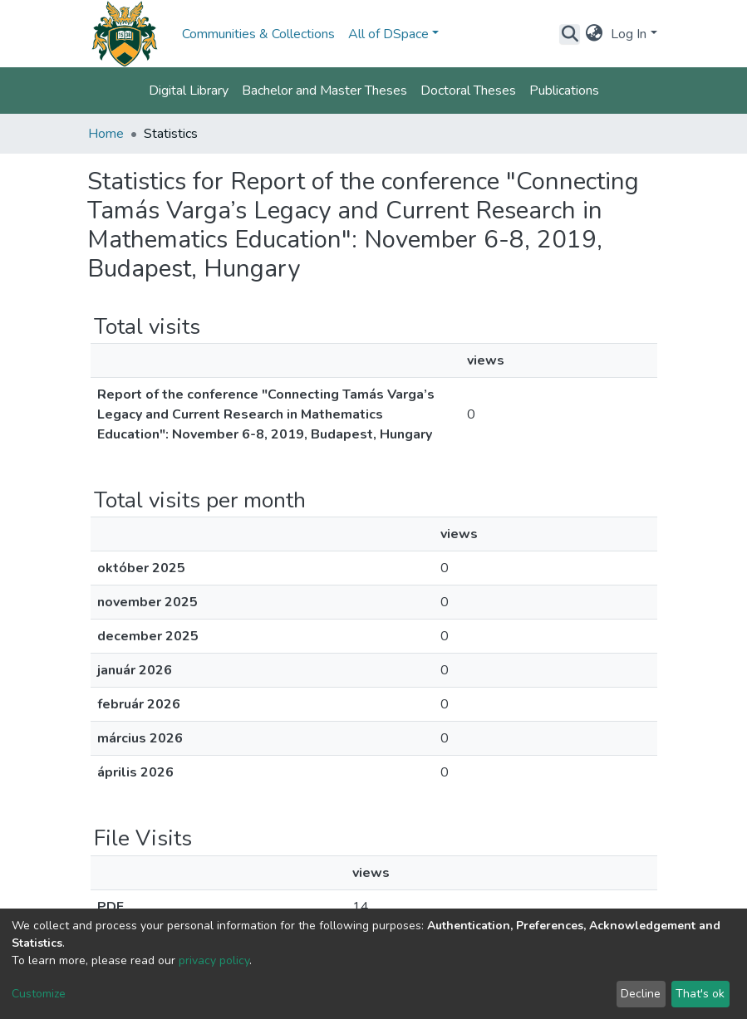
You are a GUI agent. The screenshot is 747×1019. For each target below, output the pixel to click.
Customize (39, 994)
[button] (593, 34)
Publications (564, 90)
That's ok (700, 994)
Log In (628, 34)
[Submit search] (569, 34)
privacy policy (214, 960)
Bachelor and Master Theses (324, 90)
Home (106, 134)
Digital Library (189, 90)
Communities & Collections (258, 34)
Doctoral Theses (468, 90)
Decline (641, 994)
